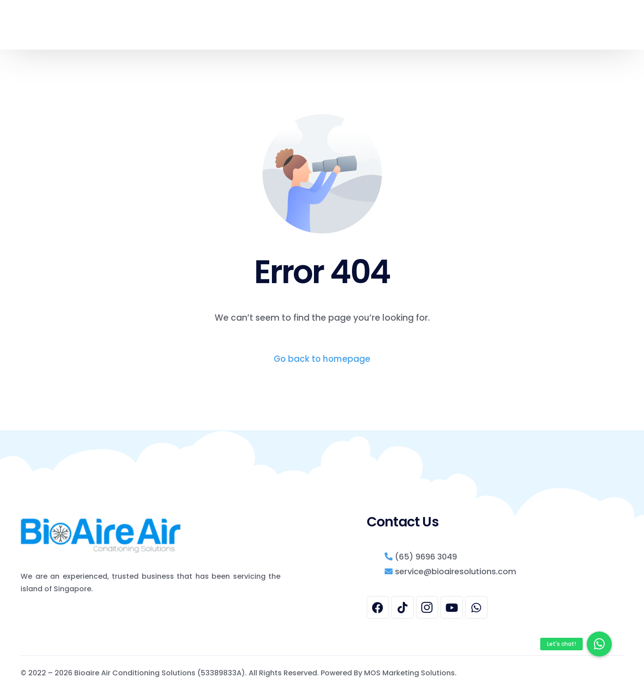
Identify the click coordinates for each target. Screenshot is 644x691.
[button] (599, 644)
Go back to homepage (322, 359)
